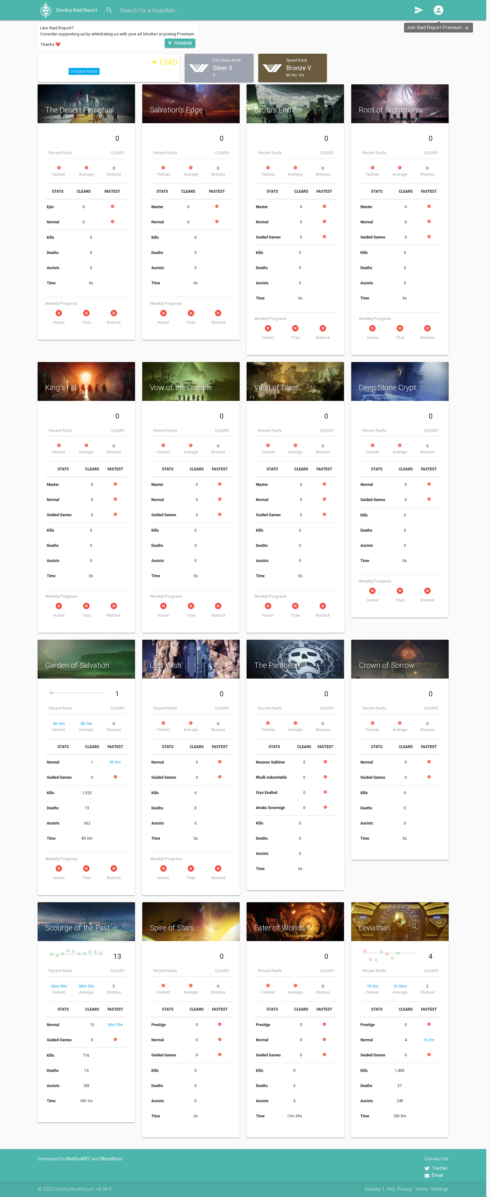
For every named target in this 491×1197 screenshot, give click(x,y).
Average (86, 174)
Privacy (404, 1189)
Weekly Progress (61, 303)
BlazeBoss (111, 1159)
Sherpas (114, 174)
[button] (438, 10)
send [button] (419, 10)
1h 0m (372, 986)
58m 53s (86, 986)
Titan (86, 322)
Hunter (59, 322)
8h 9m (59, 723)
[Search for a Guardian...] (264, 10)
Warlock (114, 322)
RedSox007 (78, 1159)
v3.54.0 (103, 1189)
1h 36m (400, 986)
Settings (440, 1189)
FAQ (391, 1189)
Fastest (58, 174)
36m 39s (59, 986)
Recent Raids (60, 152)
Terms (421, 1189)
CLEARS (117, 152)
